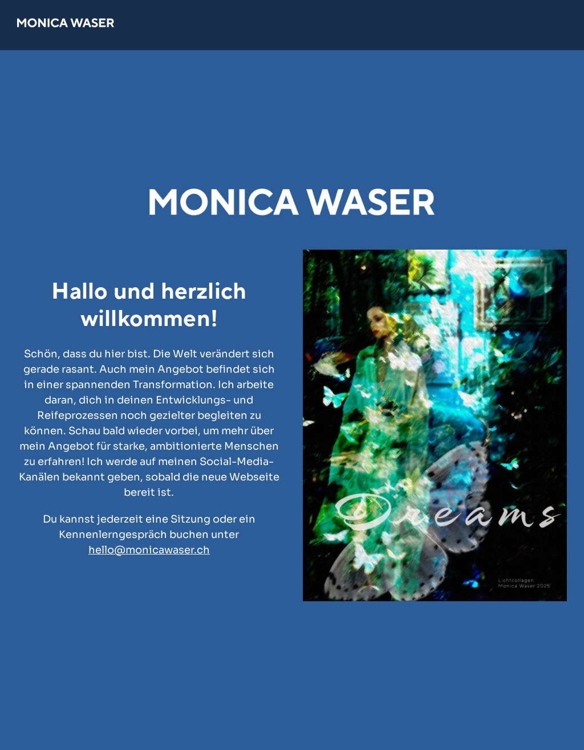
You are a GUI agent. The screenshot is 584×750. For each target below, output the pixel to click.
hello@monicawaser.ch (149, 550)
